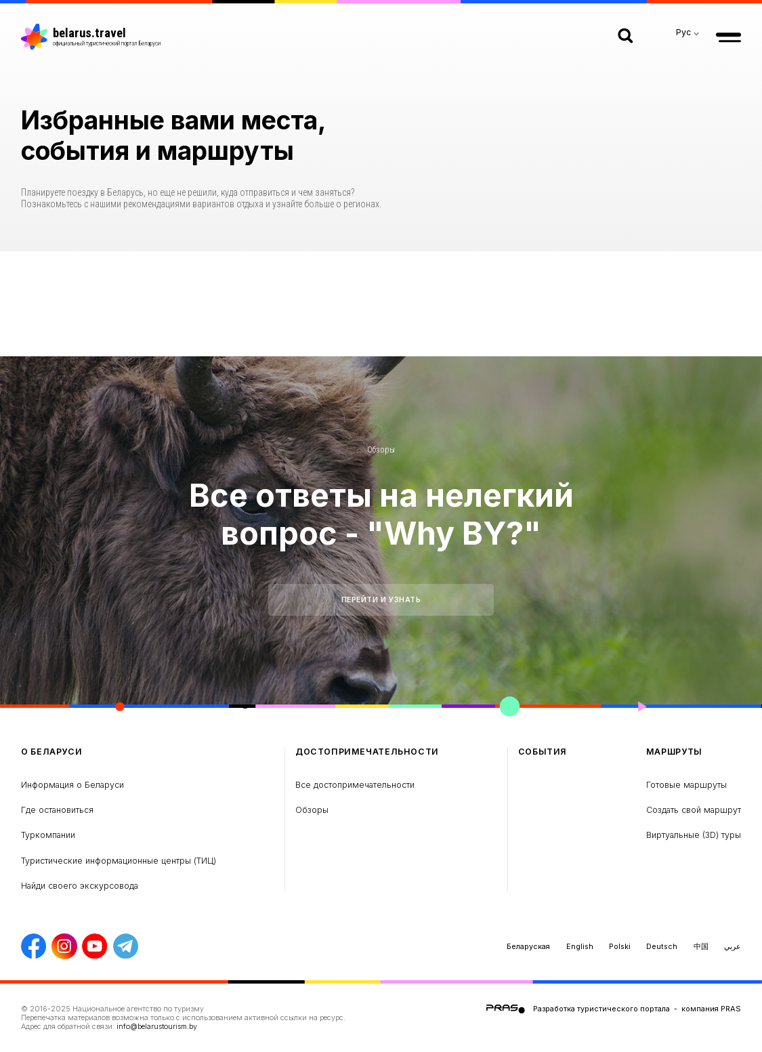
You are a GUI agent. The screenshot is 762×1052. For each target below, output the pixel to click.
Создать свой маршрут (693, 810)
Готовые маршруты (686, 785)
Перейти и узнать (381, 599)
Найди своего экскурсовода (79, 886)
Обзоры (381, 450)
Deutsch (661, 946)
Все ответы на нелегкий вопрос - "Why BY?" (381, 514)
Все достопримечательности (355, 785)
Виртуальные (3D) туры (693, 835)
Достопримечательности (367, 752)
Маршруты (674, 752)
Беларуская (528, 946)
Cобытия (542, 752)
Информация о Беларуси (72, 785)
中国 (701, 946)
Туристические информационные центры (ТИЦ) (118, 861)
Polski (620, 946)
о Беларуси (51, 752)
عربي (732, 946)
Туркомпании (48, 835)
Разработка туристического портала (601, 1008)
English (579, 946)
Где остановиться (57, 810)
